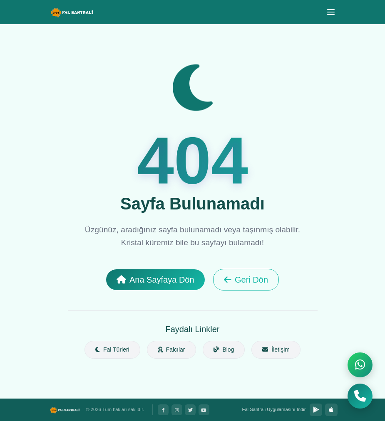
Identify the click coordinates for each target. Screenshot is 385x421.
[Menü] (331, 12)
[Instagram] (176, 409)
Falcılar (171, 349)
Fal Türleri (112, 349)
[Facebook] (163, 409)
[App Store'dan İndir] (331, 410)
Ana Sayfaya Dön (155, 279)
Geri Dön (246, 279)
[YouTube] (204, 409)
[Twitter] (190, 409)
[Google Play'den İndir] (316, 410)
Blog (224, 349)
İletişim (275, 349)
